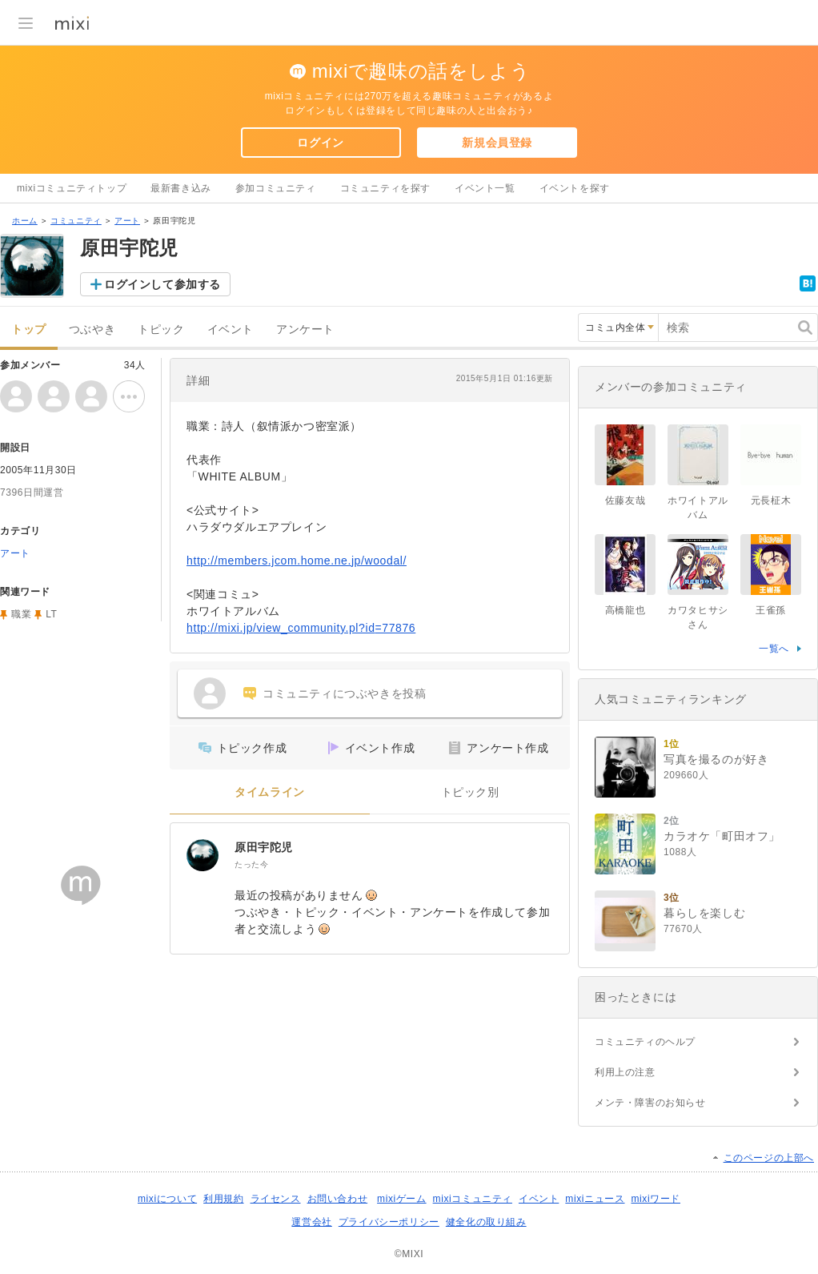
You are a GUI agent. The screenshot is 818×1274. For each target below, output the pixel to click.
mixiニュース (594, 1198)
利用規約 (223, 1198)
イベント (230, 330)
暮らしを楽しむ (704, 912)
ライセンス (276, 1198)
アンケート (305, 330)
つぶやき (92, 330)
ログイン (320, 142)
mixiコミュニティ (472, 1198)
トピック (161, 330)
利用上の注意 (625, 1072)
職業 (21, 614)
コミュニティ (76, 220)
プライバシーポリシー (389, 1222)
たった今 (251, 864)
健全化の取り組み (486, 1222)
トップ (28, 330)
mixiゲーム (402, 1198)
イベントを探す (574, 188)
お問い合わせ (337, 1198)
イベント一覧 (485, 188)
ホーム (25, 220)
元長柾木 (771, 500)
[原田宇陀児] (202, 855)
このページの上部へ (769, 1157)
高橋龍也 (625, 610)
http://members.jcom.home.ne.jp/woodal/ (296, 560)
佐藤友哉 (625, 500)
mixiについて (167, 1198)
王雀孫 (771, 610)
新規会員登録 (497, 142)
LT (51, 614)
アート (127, 220)
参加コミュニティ (275, 188)
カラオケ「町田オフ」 (722, 836)
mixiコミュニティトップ (71, 188)
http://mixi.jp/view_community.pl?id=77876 (300, 627)
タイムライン (270, 792)
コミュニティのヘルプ (645, 1041)
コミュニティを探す (385, 188)
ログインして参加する (162, 284)
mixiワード (655, 1198)
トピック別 (470, 792)
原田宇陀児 (264, 847)
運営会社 (311, 1222)
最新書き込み (180, 188)
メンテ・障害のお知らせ (650, 1102)
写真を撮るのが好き (716, 759)
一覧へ (774, 648)
